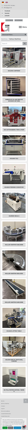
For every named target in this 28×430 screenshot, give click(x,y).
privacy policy (9, 425)
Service (2, 401)
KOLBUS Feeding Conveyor (14, 187)
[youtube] (14, 13)
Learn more (17, 427)
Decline (10, 427)
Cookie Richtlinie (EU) (6, 413)
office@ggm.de (7, 7)
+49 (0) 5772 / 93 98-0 (9, 5)
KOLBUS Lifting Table (14, 331)
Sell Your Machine (5, 403)
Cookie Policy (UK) (5, 416)
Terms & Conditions (5, 411)
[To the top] (26, 401)
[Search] (12, 43)
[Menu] (20, 27)
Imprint (3, 408)
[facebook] (14, 11)
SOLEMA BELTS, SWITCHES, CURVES (14, 360)
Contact (3, 406)
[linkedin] (14, 15)
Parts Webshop (9, 20)
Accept (5, 427)
